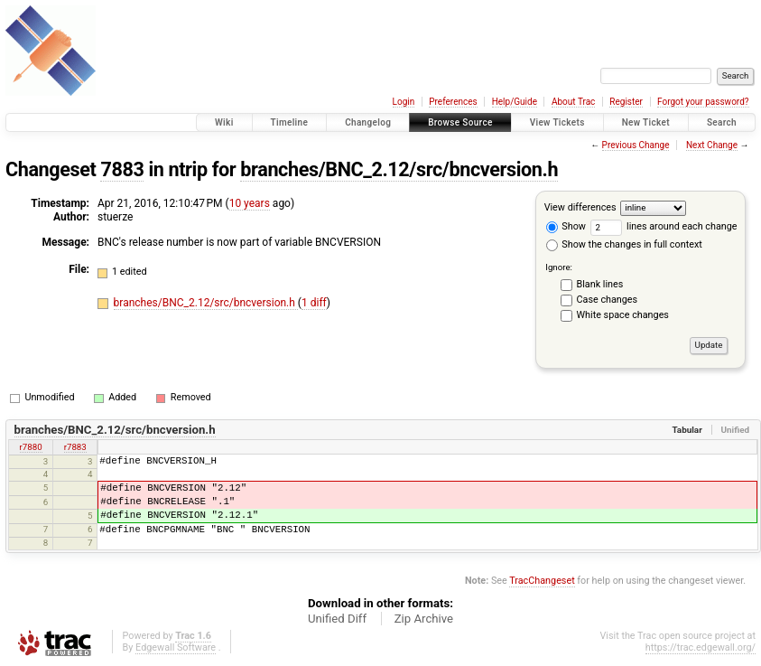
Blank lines (600, 284)
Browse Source (460, 122)
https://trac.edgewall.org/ (700, 647)
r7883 (75, 447)
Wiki (224, 122)
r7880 (31, 447)
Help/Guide (514, 102)
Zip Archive (423, 618)
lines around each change (664, 226)
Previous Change (636, 145)
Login (404, 102)
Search (722, 122)
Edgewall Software (175, 647)
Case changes (607, 299)
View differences (580, 207)
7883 (122, 169)
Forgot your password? (703, 102)
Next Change (712, 145)
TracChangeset (541, 580)
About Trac (573, 102)
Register (626, 102)
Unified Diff (337, 618)
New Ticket (646, 122)
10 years (249, 203)
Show (566, 226)
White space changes (623, 315)
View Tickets (557, 122)
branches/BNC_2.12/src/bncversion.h (399, 169)
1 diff (314, 302)
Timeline (290, 122)
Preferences (453, 102)
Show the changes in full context (624, 244)
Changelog (368, 122)
